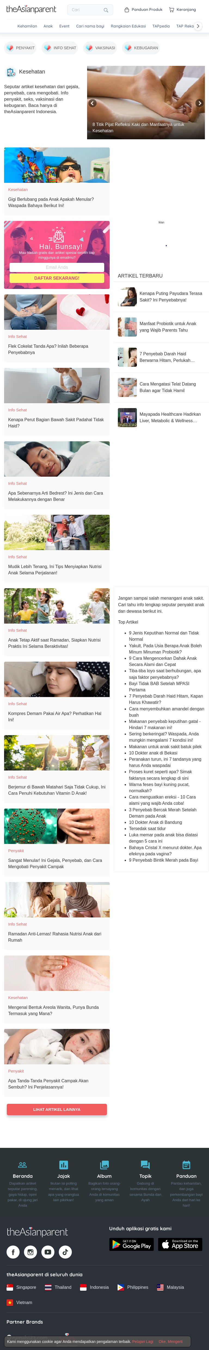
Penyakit (16, 848)
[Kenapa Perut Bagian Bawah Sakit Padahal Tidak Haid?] (57, 383)
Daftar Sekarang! (56, 275)
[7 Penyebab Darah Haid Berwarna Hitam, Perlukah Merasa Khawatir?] (161, 354)
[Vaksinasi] (100, 46)
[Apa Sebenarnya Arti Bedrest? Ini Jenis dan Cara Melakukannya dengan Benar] (57, 457)
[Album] (104, 1181)
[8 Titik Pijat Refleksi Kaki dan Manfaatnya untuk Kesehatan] (146, 100)
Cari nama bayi (90, 26)
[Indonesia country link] (94, 1286)
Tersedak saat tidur (147, 826)
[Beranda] (22, 1181)
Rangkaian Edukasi (128, 26)
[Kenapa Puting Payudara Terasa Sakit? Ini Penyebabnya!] (161, 294)
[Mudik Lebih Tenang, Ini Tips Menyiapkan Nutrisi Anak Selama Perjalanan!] (57, 530)
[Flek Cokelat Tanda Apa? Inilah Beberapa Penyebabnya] (57, 310)
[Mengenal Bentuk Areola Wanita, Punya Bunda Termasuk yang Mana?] (57, 971)
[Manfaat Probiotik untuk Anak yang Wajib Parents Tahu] (161, 324)
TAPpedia (161, 26)
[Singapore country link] (21, 1286)
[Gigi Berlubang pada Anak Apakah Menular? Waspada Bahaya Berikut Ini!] (57, 163)
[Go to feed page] (31, 12)
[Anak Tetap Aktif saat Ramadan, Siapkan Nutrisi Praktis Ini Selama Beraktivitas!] (57, 603)
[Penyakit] (20, 46)
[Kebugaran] (141, 46)
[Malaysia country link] (170, 1286)
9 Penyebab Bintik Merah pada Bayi (163, 857)
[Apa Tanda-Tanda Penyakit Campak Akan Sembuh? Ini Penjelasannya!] (57, 1044)
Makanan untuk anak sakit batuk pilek (165, 744)
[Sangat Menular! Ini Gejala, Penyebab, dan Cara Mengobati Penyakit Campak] (57, 824)
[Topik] (145, 1181)
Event (64, 26)
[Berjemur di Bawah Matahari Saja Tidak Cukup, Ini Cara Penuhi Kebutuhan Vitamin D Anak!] (57, 750)
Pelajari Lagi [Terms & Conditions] (142, 1341)
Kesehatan (18, 187)
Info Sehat (17, 334)
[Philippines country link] (133, 1286)
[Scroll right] (198, 26)
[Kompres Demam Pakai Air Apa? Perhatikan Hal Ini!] (57, 677)
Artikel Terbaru (140, 273)
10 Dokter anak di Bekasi (153, 750)
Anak (48, 26)
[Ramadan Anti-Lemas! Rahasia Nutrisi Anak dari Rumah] (57, 897)
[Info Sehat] (59, 46)
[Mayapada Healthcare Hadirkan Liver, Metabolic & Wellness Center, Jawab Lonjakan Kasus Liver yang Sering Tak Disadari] (161, 415)
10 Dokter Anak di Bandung (155, 820)
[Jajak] (63, 1181)
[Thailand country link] (58, 1286)
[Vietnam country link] (19, 1301)
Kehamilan (27, 26)
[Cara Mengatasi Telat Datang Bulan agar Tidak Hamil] (161, 384)
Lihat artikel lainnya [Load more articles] (57, 1107)
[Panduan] (186, 1181)
